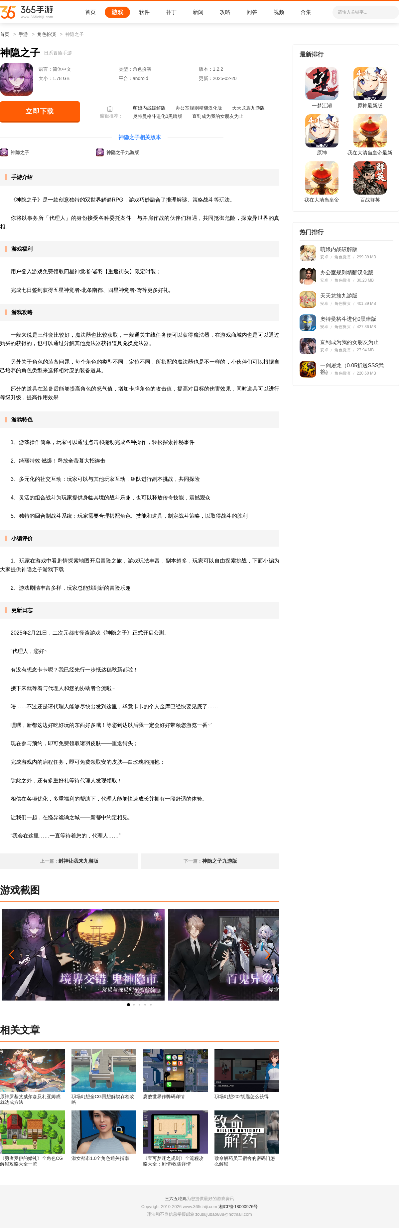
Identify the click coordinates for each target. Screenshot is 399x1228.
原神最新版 (369, 105)
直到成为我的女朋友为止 (217, 116)
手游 (23, 34)
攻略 (225, 12)
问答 (252, 12)
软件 (144, 12)
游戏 (117, 12)
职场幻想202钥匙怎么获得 (241, 1096)
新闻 (198, 12)
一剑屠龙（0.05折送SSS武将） (352, 366)
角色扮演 (46, 34)
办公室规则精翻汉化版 (199, 108)
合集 (306, 12)
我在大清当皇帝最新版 (369, 153)
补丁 (171, 12)
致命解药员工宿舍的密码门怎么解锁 (244, 1161)
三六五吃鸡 (176, 1198)
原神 (322, 152)
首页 (90, 12)
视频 (279, 12)
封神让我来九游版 (78, 861)
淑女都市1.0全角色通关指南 (100, 1158)
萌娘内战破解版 (149, 108)
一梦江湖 (322, 105)
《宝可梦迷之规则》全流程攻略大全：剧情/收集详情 (173, 1161)
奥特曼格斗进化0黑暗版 (157, 116)
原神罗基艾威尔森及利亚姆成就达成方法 (30, 1099)
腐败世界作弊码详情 (164, 1096)
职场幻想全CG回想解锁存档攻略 (102, 1099)
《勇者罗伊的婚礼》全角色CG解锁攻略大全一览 (31, 1161)
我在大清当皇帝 (321, 200)
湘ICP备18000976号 (238, 1206)
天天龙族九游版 (248, 108)
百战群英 (370, 200)
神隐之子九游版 (219, 861)
